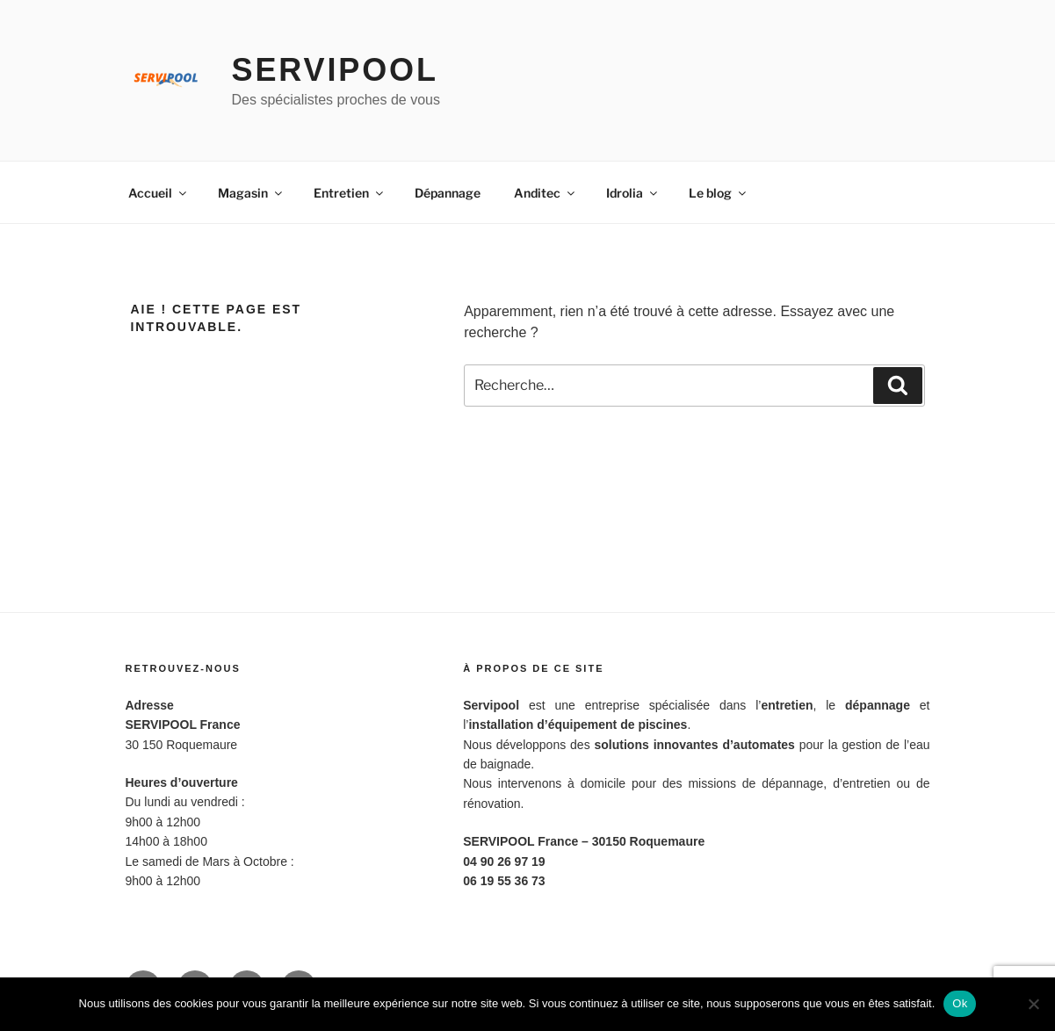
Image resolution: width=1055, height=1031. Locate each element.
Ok (959, 1003)
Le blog (718, 192)
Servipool (335, 70)
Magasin (251, 192)
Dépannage (448, 192)
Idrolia (633, 192)
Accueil (158, 192)
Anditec (545, 192)
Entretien (350, 192)
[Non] (1033, 1004)
